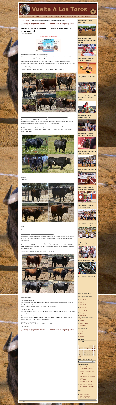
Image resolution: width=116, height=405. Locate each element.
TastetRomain (83, 335)
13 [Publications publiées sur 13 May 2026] (85, 350)
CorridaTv (82, 333)
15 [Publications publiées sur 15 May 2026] (89, 350)
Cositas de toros (83, 313)
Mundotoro (82, 318)
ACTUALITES (30, 16)
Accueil (22, 20)
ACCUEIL (23, 16)
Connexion (82, 392)
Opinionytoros (83, 325)
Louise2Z (82, 336)
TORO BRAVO (58, 16)
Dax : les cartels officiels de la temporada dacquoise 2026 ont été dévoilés (87, 371)
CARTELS (38, 16)
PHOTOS (44, 16)
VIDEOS (51, 16)
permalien (26, 326)
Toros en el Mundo (84, 323)
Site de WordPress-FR (84, 397)
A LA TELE (81, 16)
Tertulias (81, 297)
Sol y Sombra (83, 299)
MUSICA (74, 16)
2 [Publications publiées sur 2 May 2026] (92, 346)
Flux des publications (84, 394)
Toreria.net (82, 305)
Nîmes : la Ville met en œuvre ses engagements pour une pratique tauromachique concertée (87, 381)
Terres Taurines (83, 304)
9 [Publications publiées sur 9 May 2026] (92, 348)
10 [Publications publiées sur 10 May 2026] (94, 348)
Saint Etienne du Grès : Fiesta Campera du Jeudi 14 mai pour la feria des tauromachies (87, 386)
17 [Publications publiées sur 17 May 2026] (94, 350)
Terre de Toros (83, 309)
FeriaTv (81, 330)
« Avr (79, 356)
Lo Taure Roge (83, 315)
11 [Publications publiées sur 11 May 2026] (79, 350)
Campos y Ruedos (84, 310)
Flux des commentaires (85, 396)
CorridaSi (82, 302)
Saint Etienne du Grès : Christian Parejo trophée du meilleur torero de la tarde (87, 376)
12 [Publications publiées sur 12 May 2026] (82, 350)
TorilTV (81, 331)
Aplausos (82, 320)
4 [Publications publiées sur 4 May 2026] (79, 348)
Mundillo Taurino (83, 307)
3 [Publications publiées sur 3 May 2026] (94, 346)
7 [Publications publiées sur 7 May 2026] (87, 348)
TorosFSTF (82, 312)
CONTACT (87, 16)
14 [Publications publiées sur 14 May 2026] (87, 350)
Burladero (82, 322)
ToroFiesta (82, 301)
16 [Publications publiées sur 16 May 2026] (92, 350)
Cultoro (81, 326)
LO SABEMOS (67, 16)
